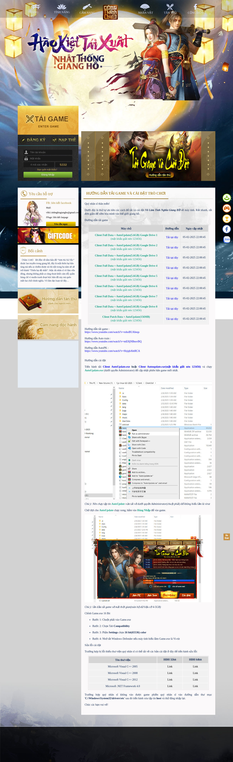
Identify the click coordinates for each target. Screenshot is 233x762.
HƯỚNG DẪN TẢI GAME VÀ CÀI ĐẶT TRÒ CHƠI (126, 193)
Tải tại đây (172, 237)
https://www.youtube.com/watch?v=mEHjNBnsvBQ (113, 341)
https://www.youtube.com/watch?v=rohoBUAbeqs (112, 332)
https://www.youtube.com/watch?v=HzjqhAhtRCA (112, 350)
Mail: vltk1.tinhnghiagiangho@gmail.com (61, 210)
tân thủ (170, 12)
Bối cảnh (35, 251)
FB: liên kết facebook (58, 202)
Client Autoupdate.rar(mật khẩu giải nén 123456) (170, 366)
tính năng (62, 12)
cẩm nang (87, 12)
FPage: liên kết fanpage (57, 217)
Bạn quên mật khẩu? (47, 169)
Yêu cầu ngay (61, 224)
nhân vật (145, 12)
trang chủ (33, 14)
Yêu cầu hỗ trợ (41, 194)
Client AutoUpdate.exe (117, 366)
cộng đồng (197, 12)
